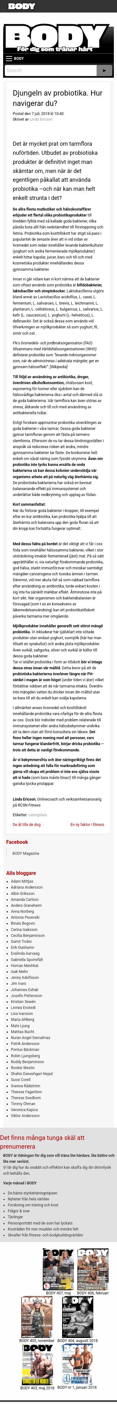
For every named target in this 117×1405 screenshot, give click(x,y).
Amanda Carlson (25, 899)
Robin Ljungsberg (25, 1056)
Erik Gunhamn (22, 947)
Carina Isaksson (24, 929)
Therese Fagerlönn (26, 1092)
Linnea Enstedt (23, 1007)
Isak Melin (19, 971)
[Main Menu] (9, 58)
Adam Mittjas (22, 881)
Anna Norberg (22, 911)
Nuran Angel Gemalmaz (30, 1038)
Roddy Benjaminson (27, 1062)
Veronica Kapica (24, 1110)
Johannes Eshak (24, 990)
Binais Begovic (23, 923)
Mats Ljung (20, 1026)
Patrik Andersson (25, 1044)
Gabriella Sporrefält (27, 960)
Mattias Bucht (22, 1032)
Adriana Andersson (27, 887)
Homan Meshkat (24, 966)
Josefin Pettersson (26, 996)
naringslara (37, 815)
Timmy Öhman (23, 1104)
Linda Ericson (41, 119)
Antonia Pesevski (25, 917)
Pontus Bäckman (25, 1049)
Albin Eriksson (23, 893)
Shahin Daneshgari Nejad (32, 1074)
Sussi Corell (21, 1080)
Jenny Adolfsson (25, 977)
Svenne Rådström (25, 1086)
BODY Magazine (25, 853)
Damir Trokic (21, 941)
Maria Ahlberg (22, 1019)
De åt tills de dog (27, 825)
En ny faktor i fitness (87, 825)
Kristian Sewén (23, 1002)
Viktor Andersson (25, 1116)
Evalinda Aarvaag (25, 953)
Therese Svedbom (26, 1098)
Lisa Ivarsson (22, 1013)
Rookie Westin (23, 1068)
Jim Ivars (18, 983)
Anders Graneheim (26, 905)
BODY (19, 58)
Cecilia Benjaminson (28, 935)
